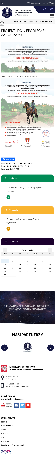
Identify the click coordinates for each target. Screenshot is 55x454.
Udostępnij (8, 159)
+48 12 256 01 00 (51, 9)
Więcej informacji (8, 197)
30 (5, 275)
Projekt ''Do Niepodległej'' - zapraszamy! (25, 33)
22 (50, 268)
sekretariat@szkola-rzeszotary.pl (44, 9)
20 (35, 268)
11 (20, 264)
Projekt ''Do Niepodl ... (45, 21)
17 (12, 268)
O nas (3, 437)
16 (5, 268)
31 (12, 275)
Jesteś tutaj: (18, 21)
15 (50, 264)
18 (20, 268)
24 (12, 271)
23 (5, 271)
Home (24, 21)
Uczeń (4, 429)
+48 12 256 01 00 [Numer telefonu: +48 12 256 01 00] (12, 384)
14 (42, 264)
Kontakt (5, 441)
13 (35, 264)
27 (35, 271)
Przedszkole (7, 425)
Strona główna (8, 417)
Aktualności (31, 21)
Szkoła (4, 421)
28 (42, 271)
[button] (2, 3)
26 (27, 271)
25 (20, 271)
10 (12, 264)
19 (27, 268)
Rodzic (4, 433)
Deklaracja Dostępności (12, 445)
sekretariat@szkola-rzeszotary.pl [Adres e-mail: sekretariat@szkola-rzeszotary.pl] (17, 386)
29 (50, 271)
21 (42, 268)
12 (27, 264)
